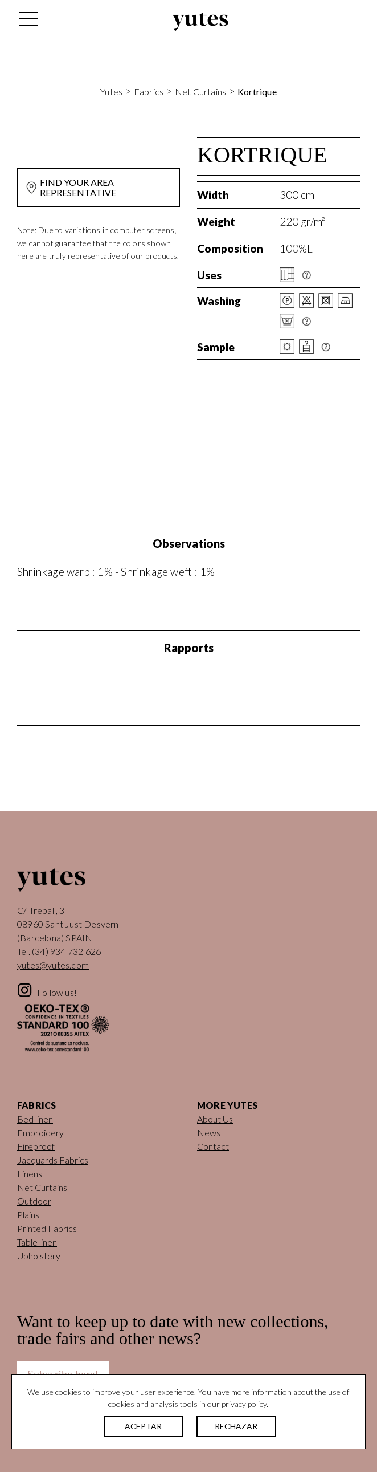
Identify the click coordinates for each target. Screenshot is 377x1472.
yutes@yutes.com (53, 964)
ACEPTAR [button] (143, 1426)
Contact (213, 1146)
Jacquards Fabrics (52, 1159)
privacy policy (244, 1404)
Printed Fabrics (47, 1228)
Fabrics (148, 91)
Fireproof (36, 1146)
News (208, 1132)
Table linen (37, 1242)
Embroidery (40, 1132)
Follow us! (57, 992)
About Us (215, 1118)
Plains (28, 1214)
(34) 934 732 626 (66, 951)
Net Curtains (200, 91)
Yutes (200, 21)
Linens (29, 1173)
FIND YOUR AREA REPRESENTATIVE (78, 187)
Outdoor (34, 1201)
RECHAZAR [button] (236, 1426)
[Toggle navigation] (27, 21)
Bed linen (35, 1118)
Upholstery (38, 1255)
